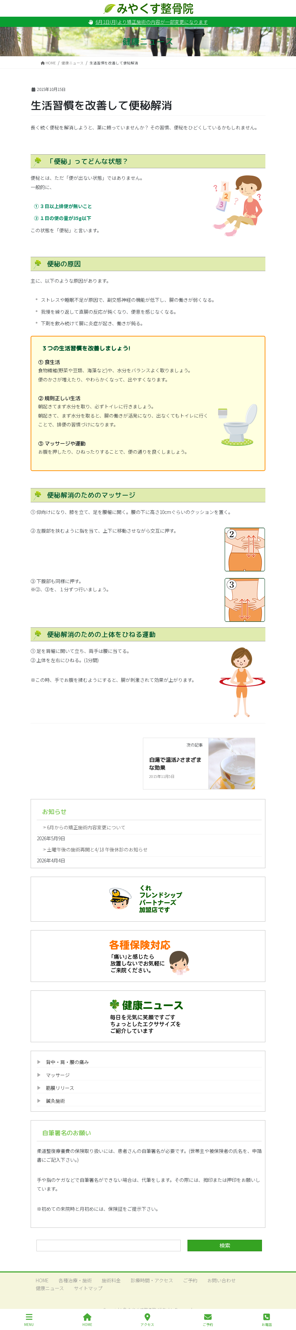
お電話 (267, 1320)
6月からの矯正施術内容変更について (86, 827)
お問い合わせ (221, 1280)
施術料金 (111, 1280)
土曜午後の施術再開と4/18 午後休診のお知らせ (97, 849)
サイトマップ (88, 1288)
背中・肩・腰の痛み (67, 1062)
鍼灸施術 (55, 1100)
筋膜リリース (60, 1087)
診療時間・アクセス (152, 1280)
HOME (42, 1280)
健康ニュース (50, 1288)
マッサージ (58, 1074)
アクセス (147, 1320)
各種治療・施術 (75, 1280)
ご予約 (190, 1280)
